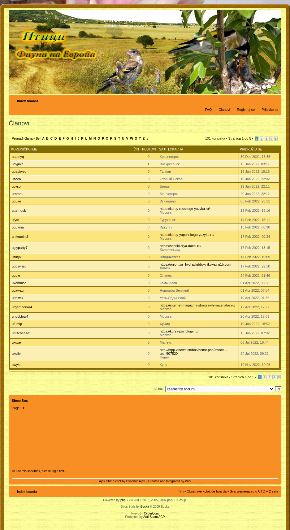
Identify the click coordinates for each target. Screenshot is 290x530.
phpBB (125, 500)
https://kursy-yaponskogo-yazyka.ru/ (187, 235)
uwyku (16, 365)
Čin (136, 149)
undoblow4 (20, 316)
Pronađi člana (22, 138)
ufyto (15, 220)
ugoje (16, 275)
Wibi (188, 481)
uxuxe (16, 342)
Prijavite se (270, 109)
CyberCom (151, 513)
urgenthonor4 (22, 307)
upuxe (16, 201)
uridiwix (17, 298)
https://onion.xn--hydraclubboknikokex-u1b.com (195, 264)
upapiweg (19, 171)
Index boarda (27, 101)
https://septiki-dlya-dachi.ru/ (180, 246)
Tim (181, 491)
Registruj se (246, 109)
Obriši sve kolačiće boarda (207, 491)
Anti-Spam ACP (154, 517)
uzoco (16, 179)
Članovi (224, 109)
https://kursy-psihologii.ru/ (179, 331)
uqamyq (18, 157)
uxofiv (16, 353)
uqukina (18, 227)
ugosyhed (19, 266)
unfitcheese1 (21, 333)
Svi (38, 138)
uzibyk (16, 257)
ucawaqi (18, 290)
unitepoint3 (20, 236)
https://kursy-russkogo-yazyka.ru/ (185, 209)
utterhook (19, 210)
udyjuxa (18, 164)
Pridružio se (251, 149)
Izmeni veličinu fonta (273, 99)
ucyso (16, 186)
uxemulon (19, 283)
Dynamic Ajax (135, 481)
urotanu (17, 194)
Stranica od (239, 138)
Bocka (145, 506)
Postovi (149, 149)
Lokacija (175, 149)
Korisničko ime (24, 149)
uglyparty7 (20, 248)
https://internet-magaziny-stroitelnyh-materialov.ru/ (197, 305)
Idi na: (158, 388)
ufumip (17, 324)
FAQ (208, 109)
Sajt (162, 149)
